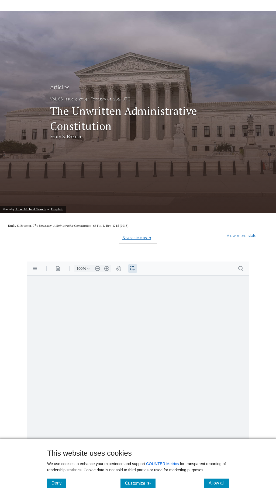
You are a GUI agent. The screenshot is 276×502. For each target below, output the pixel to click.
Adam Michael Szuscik (30, 209)
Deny (58, 482)
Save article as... (136, 238)
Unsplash (57, 209)
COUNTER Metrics (162, 464)
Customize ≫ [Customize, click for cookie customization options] (140, 483)
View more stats (241, 235)
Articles (60, 87)
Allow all (219, 482)
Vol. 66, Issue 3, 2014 (68, 99)
